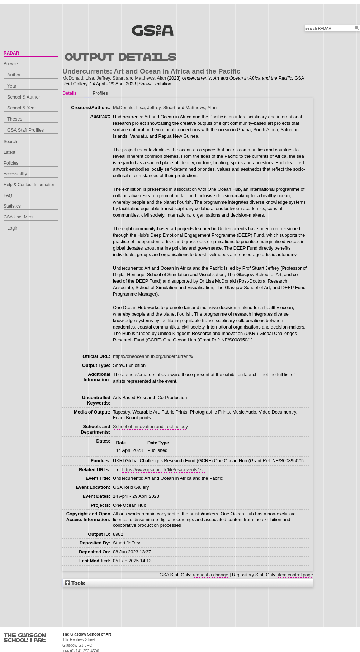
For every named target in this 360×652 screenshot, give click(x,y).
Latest (9, 152)
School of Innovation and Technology (150, 426)
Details (69, 93)
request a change (210, 574)
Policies (11, 163)
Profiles (100, 93)
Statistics (12, 206)
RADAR (11, 53)
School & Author (23, 97)
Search (10, 141)
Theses (14, 119)
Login (12, 228)
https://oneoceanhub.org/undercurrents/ (153, 356)
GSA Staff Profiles (25, 130)
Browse (11, 63)
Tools (75, 583)
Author (14, 74)
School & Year (21, 107)
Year (11, 86)
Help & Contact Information (29, 184)
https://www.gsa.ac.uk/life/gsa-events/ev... (164, 469)
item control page (295, 574)
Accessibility (15, 173)
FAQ (8, 195)
